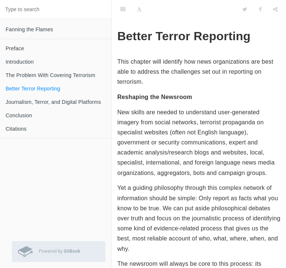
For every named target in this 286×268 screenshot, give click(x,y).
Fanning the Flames (29, 29)
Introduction (20, 62)
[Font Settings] (139, 9)
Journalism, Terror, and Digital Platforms (53, 102)
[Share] (275, 9)
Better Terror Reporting (33, 89)
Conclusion (19, 115)
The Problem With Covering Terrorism (50, 75)
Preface (15, 48)
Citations (16, 129)
